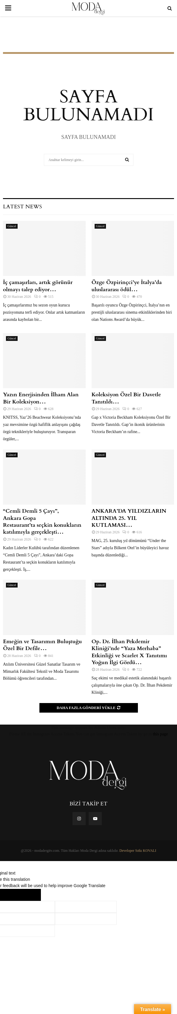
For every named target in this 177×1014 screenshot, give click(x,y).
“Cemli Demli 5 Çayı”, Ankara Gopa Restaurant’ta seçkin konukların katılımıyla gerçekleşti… (42, 521)
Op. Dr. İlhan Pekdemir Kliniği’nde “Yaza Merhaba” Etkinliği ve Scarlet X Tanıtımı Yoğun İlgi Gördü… (129, 652)
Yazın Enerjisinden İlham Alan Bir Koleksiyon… (41, 398)
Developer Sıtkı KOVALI (137, 850)
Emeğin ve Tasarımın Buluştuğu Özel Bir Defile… (42, 645)
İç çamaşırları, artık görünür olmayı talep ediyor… (38, 286)
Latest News (22, 206)
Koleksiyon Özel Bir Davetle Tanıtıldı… (126, 398)
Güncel (11, 226)
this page (160, 734)
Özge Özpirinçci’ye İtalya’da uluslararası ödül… (127, 286)
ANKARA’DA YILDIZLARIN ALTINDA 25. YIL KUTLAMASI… (129, 518)
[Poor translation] (29, 895)
